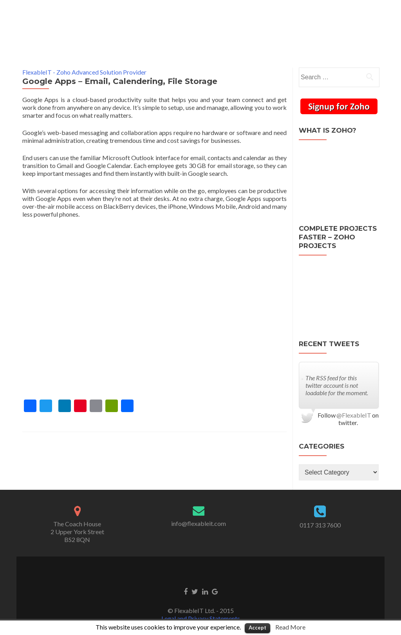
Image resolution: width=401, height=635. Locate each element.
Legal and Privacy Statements (200, 604)
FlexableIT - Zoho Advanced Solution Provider (84, 58)
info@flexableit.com (198, 509)
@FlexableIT (353, 401)
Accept (257, 627)
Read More (290, 627)
